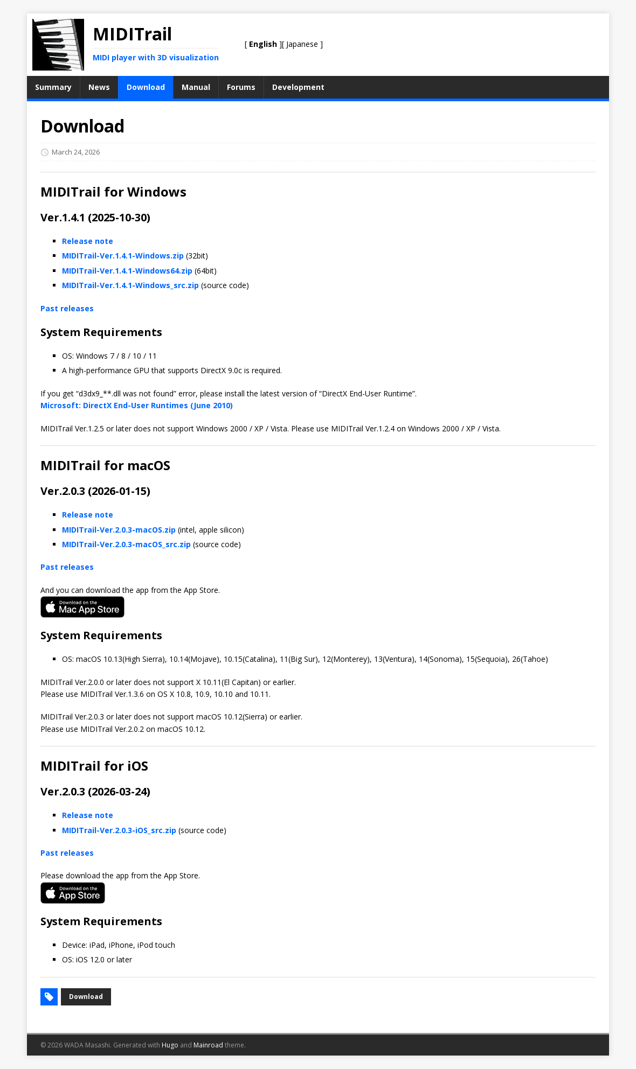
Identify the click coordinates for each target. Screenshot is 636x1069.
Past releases (67, 308)
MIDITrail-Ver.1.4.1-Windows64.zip (127, 270)
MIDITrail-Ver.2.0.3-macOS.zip (119, 530)
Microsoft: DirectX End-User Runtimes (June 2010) (136, 405)
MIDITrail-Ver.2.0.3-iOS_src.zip (119, 830)
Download (86, 996)
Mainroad (208, 1045)
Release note (87, 241)
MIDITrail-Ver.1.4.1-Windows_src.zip (130, 285)
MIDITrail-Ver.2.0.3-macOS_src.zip (126, 544)
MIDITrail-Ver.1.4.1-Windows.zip (123, 255)
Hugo (170, 1045)
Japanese (302, 44)
